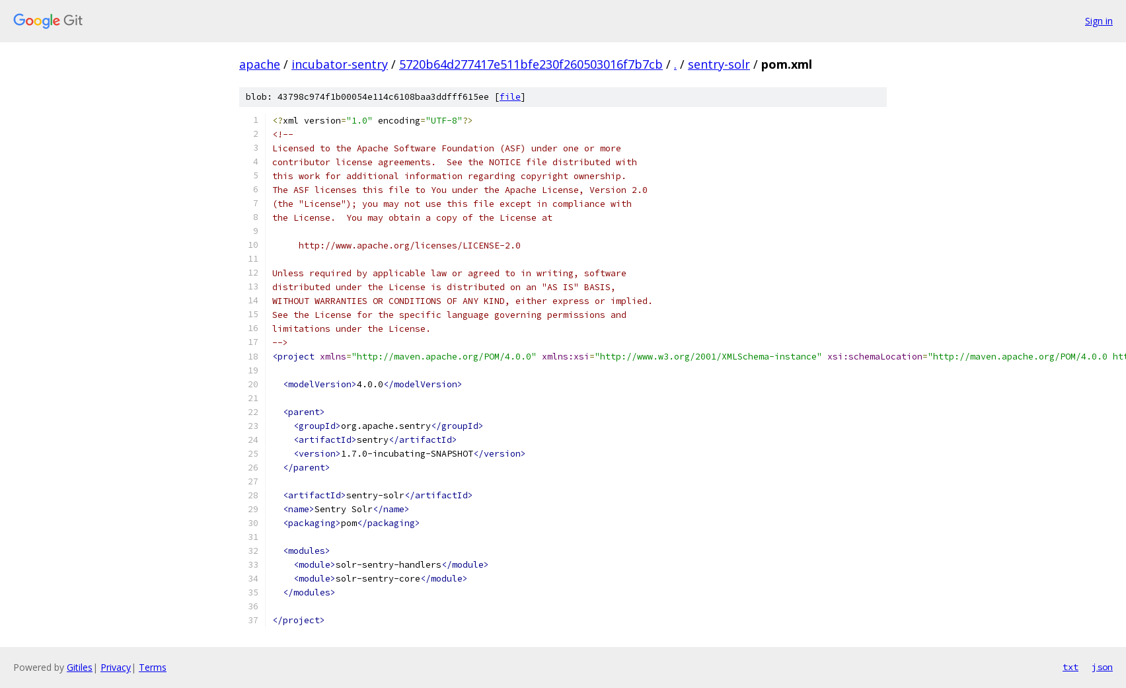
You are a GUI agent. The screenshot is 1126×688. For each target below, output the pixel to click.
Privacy (115, 667)
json (1102, 667)
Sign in (1099, 21)
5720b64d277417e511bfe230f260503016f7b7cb (531, 64)
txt (1070, 667)
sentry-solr (719, 64)
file (510, 96)
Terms (153, 667)
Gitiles (80, 667)
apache (259, 64)
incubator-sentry (339, 64)
